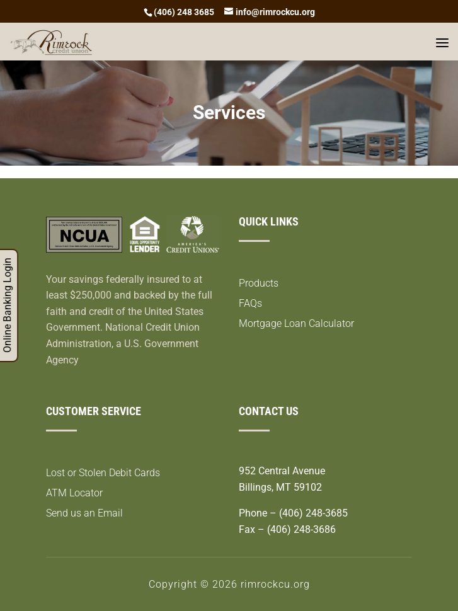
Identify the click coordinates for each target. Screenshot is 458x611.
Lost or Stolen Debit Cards (103, 473)
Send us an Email (84, 513)
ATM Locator (74, 493)
